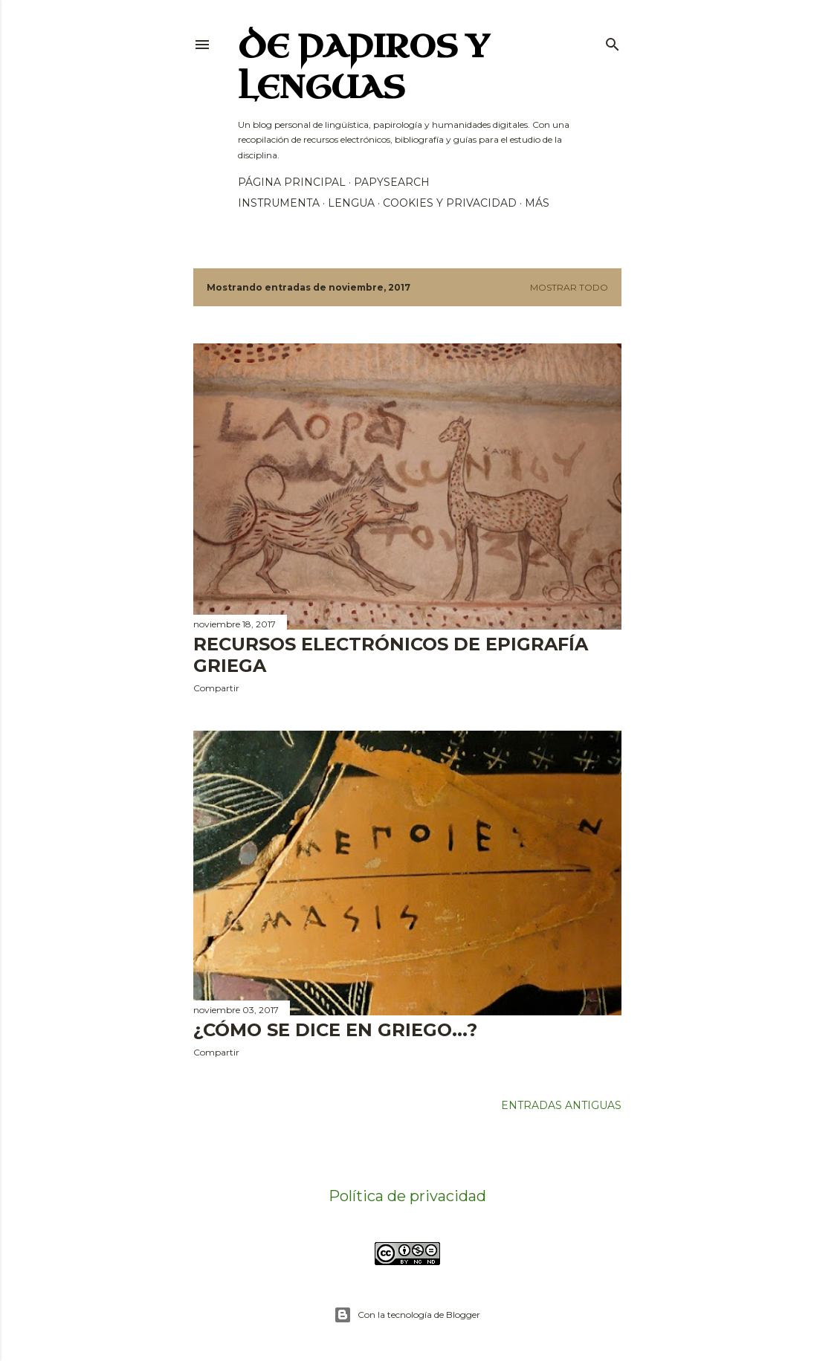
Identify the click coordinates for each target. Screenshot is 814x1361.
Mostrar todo (569, 287)
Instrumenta (279, 203)
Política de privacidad (407, 1196)
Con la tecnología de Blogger (407, 1315)
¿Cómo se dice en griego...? (335, 1030)
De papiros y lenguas (363, 68)
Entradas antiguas (561, 1105)
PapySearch (392, 182)
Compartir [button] (216, 688)
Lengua (351, 203)
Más (537, 203)
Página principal (292, 182)
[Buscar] (612, 41)
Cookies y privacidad (450, 203)
